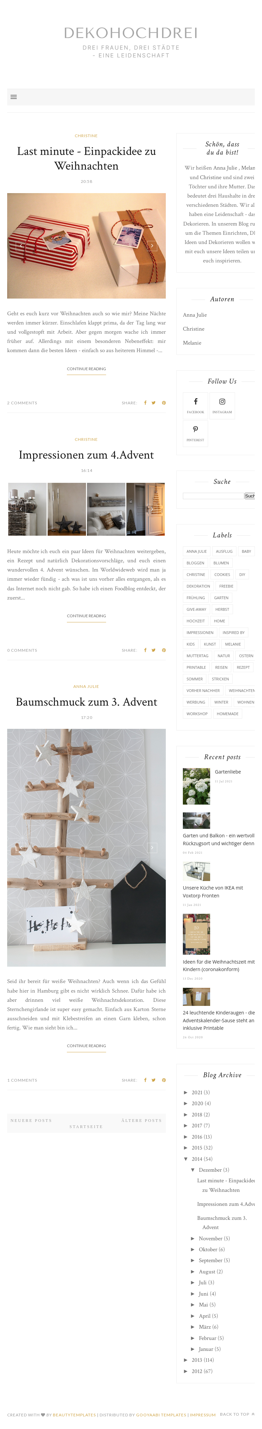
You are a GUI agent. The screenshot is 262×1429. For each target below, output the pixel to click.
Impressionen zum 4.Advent (86, 455)
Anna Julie (86, 686)
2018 (197, 1114)
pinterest (195, 433)
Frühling (196, 597)
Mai (203, 1305)
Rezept (243, 667)
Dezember (210, 1170)
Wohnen (245, 702)
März (205, 1327)
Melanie (250, 168)
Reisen (221, 667)
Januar (206, 1349)
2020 (197, 1103)
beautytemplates (74, 1414)
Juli (203, 1282)
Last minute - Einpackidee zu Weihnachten (86, 158)
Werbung (196, 702)
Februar (207, 1338)
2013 (197, 1360)
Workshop (197, 713)
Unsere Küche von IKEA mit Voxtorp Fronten (213, 891)
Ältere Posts (141, 1120)
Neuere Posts (31, 1120)
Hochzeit (196, 620)
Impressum (203, 1414)
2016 (197, 1137)
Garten (221, 597)
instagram (222, 405)
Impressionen (200, 632)
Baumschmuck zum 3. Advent (86, 702)
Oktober (208, 1249)
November (210, 1238)
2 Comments (22, 402)
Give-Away (196, 609)
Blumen (221, 562)
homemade (228, 713)
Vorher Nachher (203, 690)
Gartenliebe (228, 771)
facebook (195, 405)
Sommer (195, 678)
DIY (242, 574)
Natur (224, 655)
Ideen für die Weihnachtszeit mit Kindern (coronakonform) (219, 965)
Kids (191, 644)
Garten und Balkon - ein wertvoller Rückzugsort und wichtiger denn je (221, 839)
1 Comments (22, 1080)
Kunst (210, 644)
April (204, 1316)
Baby (246, 551)
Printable (196, 667)
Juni (203, 1294)
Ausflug (224, 551)
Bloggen (195, 562)
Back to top (237, 1414)
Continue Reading (86, 368)
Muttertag (197, 655)
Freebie (226, 586)
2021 (197, 1092)
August (207, 1271)
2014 (197, 1159)
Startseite (86, 1126)
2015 (197, 1148)
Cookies (222, 574)
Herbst (222, 609)
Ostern (246, 655)
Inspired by (234, 632)
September (210, 1260)
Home (219, 620)
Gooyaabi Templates (161, 1414)
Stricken (220, 678)
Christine (86, 135)
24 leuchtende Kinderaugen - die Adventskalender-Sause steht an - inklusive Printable (220, 1020)
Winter (221, 702)
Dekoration (198, 586)
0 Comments (22, 650)
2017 (197, 1125)
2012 (197, 1371)
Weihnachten (242, 690)
